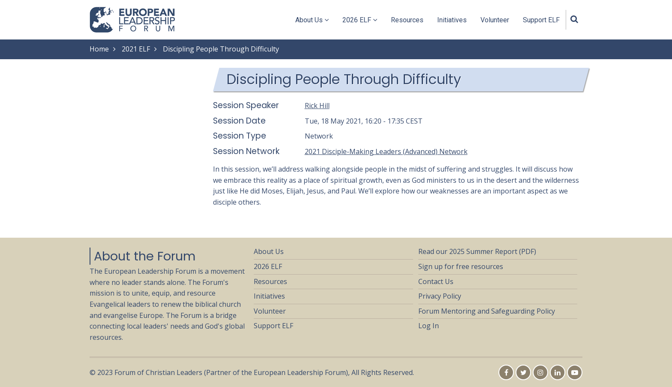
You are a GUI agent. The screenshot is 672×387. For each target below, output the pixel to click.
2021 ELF (136, 49)
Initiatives (452, 20)
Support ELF (541, 20)
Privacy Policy (439, 296)
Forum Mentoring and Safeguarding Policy (486, 311)
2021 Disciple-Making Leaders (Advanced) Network (386, 151)
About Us (312, 20)
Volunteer (494, 20)
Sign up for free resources (460, 266)
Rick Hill (317, 105)
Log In (428, 325)
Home (99, 49)
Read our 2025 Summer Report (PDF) (477, 251)
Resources (407, 20)
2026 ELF (359, 20)
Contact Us (435, 281)
